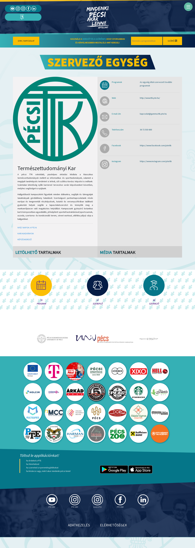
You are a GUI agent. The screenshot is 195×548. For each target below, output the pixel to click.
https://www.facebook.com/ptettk (155, 145)
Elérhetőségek (113, 536)
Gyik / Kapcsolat (26, 40)
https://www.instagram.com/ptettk (156, 161)
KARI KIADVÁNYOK (26, 233)
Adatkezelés (79, 536)
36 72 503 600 (146, 129)
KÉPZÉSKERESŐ (25, 239)
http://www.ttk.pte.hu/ (150, 98)
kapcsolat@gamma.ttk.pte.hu (153, 113)
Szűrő (172, 40)
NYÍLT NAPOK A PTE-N (27, 227)
